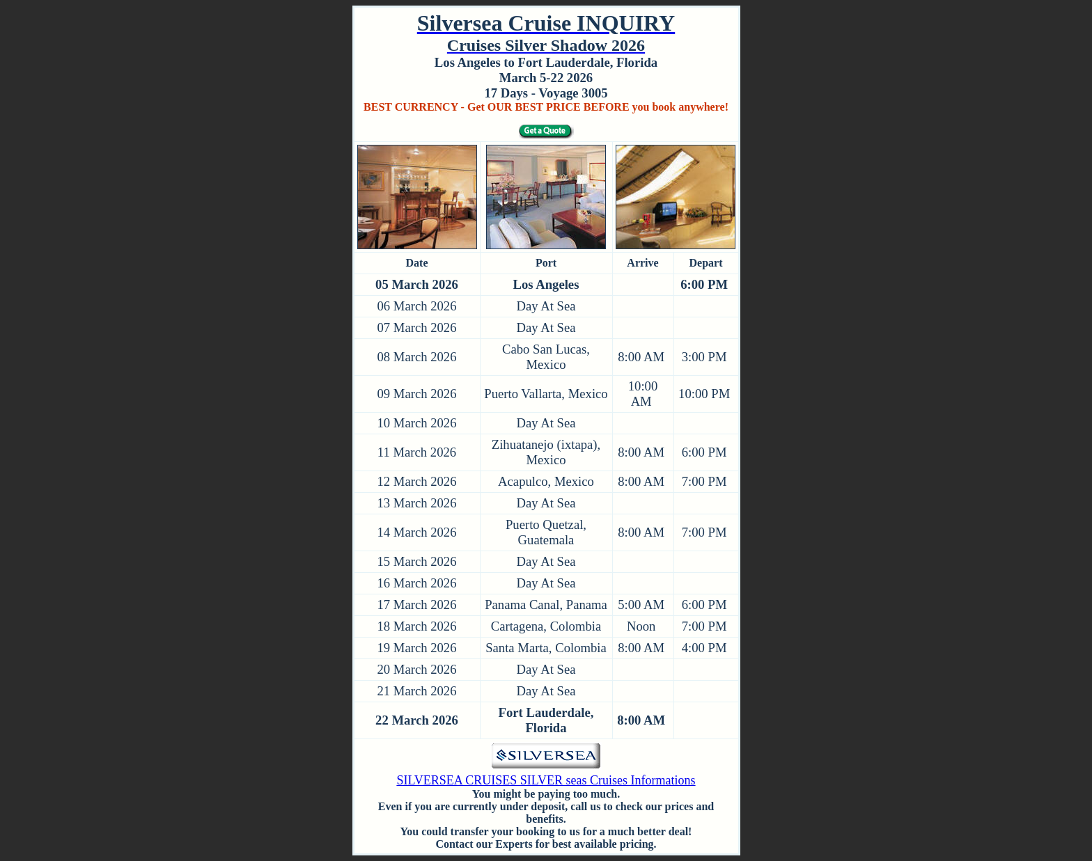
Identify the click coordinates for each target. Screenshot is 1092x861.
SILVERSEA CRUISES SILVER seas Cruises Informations (545, 780)
